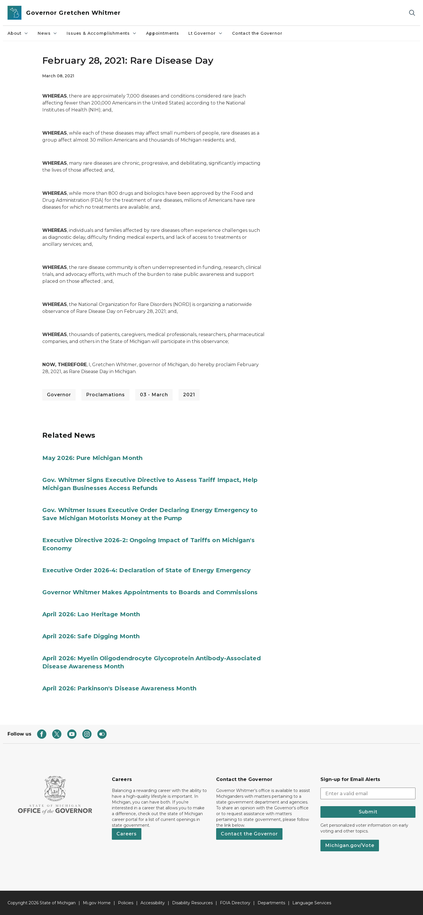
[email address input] (367, 793)
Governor (59, 394)
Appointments (162, 33)
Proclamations (105, 394)
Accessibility (153, 902)
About (18, 33)
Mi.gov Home (97, 902)
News (47, 33)
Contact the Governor (257, 33)
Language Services (311, 902)
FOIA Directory (235, 902)
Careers (126, 834)
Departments (271, 902)
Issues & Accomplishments (102, 33)
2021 (189, 394)
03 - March (154, 394)
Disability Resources (192, 902)
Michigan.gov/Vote (349, 845)
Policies (125, 902)
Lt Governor (205, 33)
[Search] (412, 12)
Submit (368, 812)
